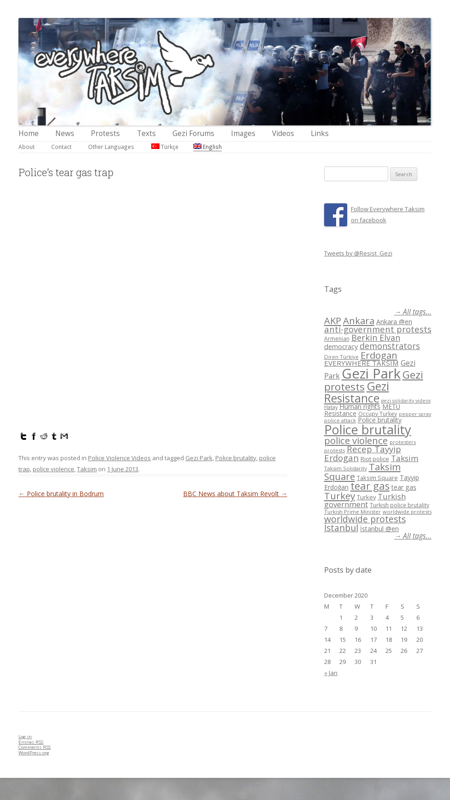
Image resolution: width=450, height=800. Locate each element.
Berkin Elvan (375, 337)
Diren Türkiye (341, 356)
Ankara (358, 320)
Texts (146, 133)
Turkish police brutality (399, 505)
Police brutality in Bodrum (61, 493)
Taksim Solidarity (345, 468)
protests (334, 450)
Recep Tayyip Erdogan (362, 453)
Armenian (336, 339)
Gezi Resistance (356, 391)
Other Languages (111, 146)
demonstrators (390, 345)
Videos (283, 133)
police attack (340, 420)
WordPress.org (33, 753)
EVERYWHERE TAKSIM (361, 362)
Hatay (331, 407)
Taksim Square (377, 478)
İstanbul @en (379, 528)
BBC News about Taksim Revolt (235, 493)
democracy (341, 346)
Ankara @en (394, 321)
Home (28, 133)
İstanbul (341, 528)
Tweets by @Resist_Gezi (358, 253)
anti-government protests (378, 329)
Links (320, 133)
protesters (403, 442)
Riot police (375, 459)
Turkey (339, 495)
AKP (332, 320)
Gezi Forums (193, 133)
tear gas (370, 485)
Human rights (359, 406)
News (64, 133)
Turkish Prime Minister (352, 511)
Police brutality (235, 458)
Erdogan (379, 355)
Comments (34, 747)
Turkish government (365, 500)
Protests (105, 133)
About (26, 146)
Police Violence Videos (119, 458)
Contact (61, 146)
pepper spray (415, 414)
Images (243, 133)
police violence (53, 469)
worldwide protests (407, 511)
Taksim (87, 469)
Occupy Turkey (377, 414)
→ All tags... (413, 312)
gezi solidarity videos (406, 400)
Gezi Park (199, 458)
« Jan (331, 673)
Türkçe (164, 146)
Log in (25, 737)
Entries (30, 742)
